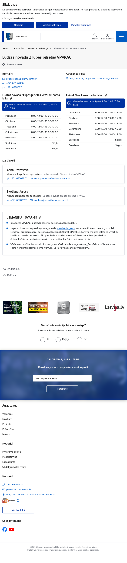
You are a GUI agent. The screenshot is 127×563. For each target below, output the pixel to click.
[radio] (44, 339)
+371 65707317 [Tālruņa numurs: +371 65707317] (14, 87)
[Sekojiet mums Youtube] (11, 529)
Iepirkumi (7, 418)
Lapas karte (8, 461)
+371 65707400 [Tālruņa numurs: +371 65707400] (14, 484)
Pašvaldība (8, 429)
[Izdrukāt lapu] (63, 269)
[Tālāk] (120, 307)
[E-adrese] (8, 500)
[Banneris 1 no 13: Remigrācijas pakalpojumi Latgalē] (12, 307)
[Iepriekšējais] (6, 307)
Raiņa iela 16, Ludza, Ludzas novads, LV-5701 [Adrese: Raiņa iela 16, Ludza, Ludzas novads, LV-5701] (30, 494)
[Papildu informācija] (18, 500)
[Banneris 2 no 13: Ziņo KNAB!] (38, 307)
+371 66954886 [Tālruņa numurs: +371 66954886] (15, 83)
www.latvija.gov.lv (66, 228)
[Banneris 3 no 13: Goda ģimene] (63, 307)
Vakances (7, 413)
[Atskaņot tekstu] (15, 64)
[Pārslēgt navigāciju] (121, 36)
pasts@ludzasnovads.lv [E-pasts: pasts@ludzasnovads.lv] (18, 489)
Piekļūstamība (9, 456)
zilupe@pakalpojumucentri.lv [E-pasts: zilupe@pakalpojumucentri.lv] (21, 78)
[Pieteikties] (62, 388)
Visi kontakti (18, 510)
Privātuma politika (11, 451)
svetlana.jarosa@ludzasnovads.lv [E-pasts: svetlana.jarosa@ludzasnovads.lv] (51, 200)
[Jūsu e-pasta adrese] (62, 378)
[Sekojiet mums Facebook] (4, 529)
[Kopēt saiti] (10, 98)
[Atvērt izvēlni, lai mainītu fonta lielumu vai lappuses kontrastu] (107, 37)
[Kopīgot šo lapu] (63, 275)
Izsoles (6, 434)
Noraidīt (18, 24)
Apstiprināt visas (52, 24)
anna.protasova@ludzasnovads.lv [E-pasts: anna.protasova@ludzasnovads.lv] (52, 178)
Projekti (6, 424)
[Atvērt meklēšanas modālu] (95, 37)
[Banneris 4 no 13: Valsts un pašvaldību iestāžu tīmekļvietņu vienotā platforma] (89, 307)
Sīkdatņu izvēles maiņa (14, 466)
